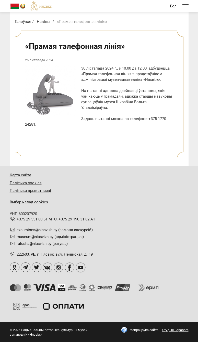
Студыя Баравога (175, 330)
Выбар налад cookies (29, 202)
